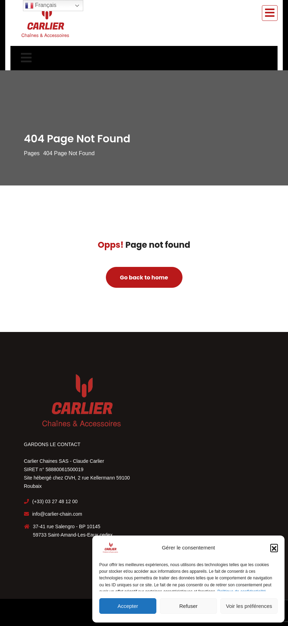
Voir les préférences (249, 606)
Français (40, 5)
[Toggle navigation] (270, 13)
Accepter (127, 606)
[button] (274, 547)
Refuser (188, 606)
